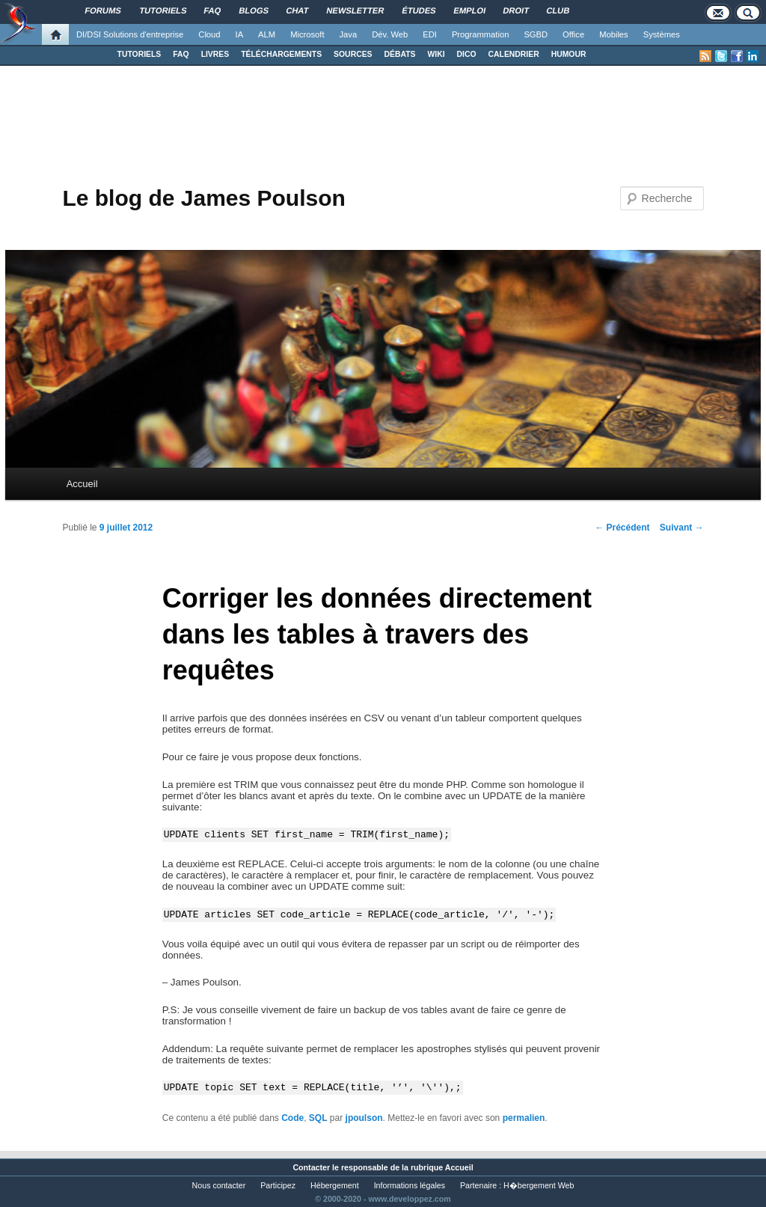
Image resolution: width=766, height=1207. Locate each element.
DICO (467, 54)
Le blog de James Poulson (203, 198)
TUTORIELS (139, 54)
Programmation (480, 34)
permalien (524, 1118)
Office (573, 34)
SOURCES (353, 54)
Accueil (82, 483)
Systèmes (661, 34)
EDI (430, 34)
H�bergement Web (538, 1185)
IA (240, 34)
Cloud (209, 34)
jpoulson (364, 1118)
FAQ (181, 54)
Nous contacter (219, 1185)
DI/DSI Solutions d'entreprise (129, 34)
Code (292, 1118)
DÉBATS (400, 54)
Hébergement (334, 1185)
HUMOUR (568, 54)
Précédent (622, 527)
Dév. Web (390, 34)
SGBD (536, 34)
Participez (277, 1185)
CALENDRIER (513, 54)
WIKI (435, 54)
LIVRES (215, 54)
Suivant (682, 527)
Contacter (311, 1167)
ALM (266, 34)
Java (349, 34)
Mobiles (613, 34)
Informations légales (409, 1185)
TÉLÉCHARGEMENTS (281, 54)
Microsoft (307, 34)
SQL (318, 1118)
